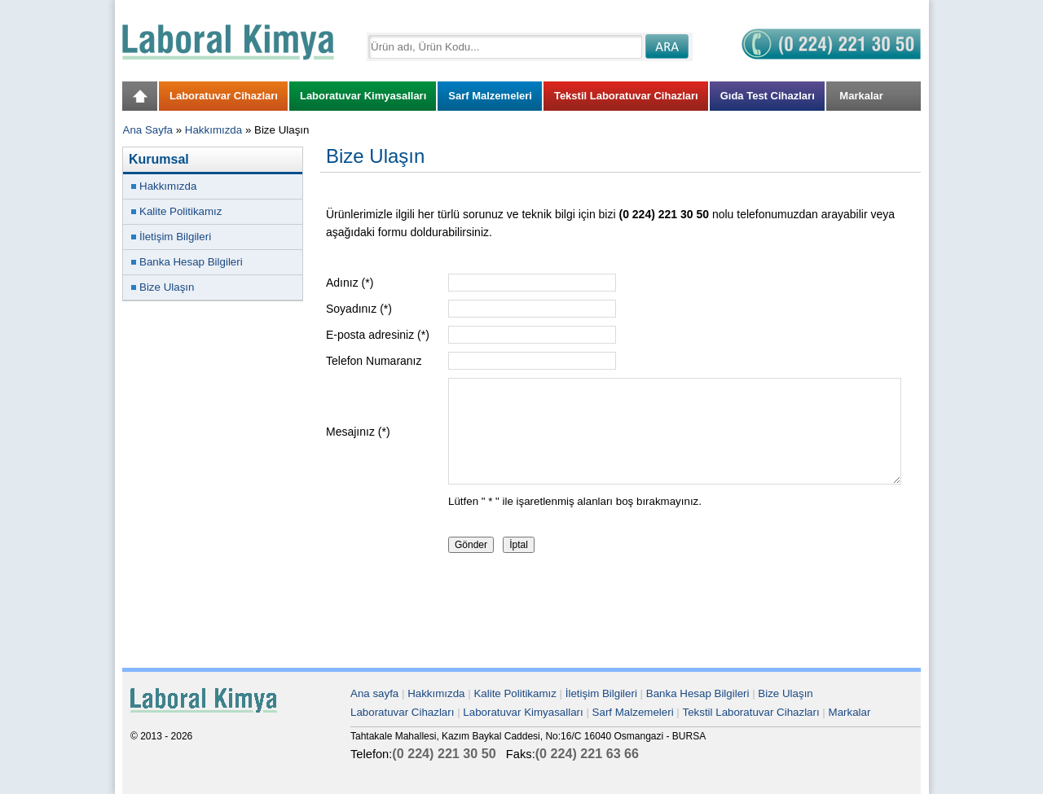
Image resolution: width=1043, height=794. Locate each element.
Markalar (850, 712)
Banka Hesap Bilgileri (191, 262)
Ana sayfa (374, 693)
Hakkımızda (213, 130)
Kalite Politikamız (180, 211)
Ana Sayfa (148, 130)
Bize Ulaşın (166, 287)
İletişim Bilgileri (175, 236)
